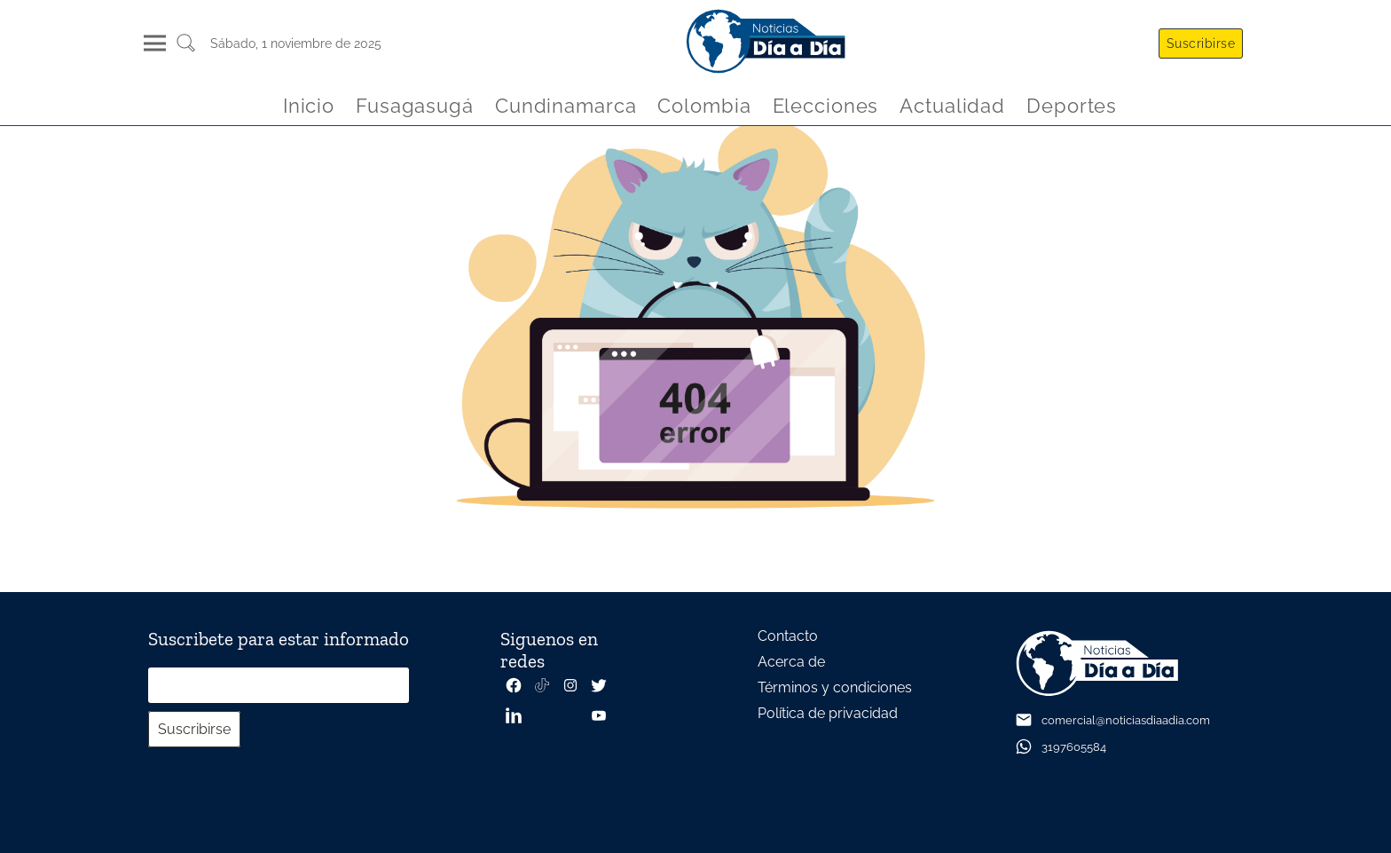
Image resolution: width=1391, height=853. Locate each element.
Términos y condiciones (835, 687)
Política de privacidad (828, 713)
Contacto (788, 636)
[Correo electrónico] (278, 685)
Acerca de (791, 661)
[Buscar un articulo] (186, 49)
